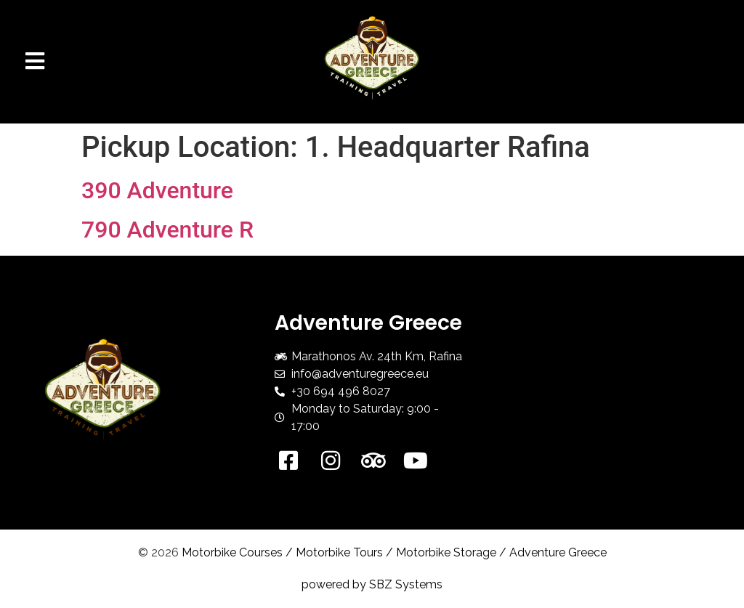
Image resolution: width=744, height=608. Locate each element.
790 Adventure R (167, 229)
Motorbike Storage (446, 552)
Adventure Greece (558, 552)
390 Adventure (157, 190)
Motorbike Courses (232, 552)
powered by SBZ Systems (372, 584)
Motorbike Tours (339, 552)
